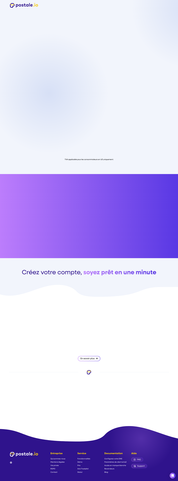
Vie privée (54, 465)
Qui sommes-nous (57, 459)
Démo (79, 462)
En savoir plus (89, 358)
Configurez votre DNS (113, 459)
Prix (78, 465)
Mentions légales (57, 462)
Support (139, 466)
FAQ (137, 460)
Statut (79, 472)
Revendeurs (109, 469)
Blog (106, 472)
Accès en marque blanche (115, 465)
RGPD (52, 469)
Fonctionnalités (83, 459)
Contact (53, 472)
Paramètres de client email (115, 462)
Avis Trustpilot (83, 469)
